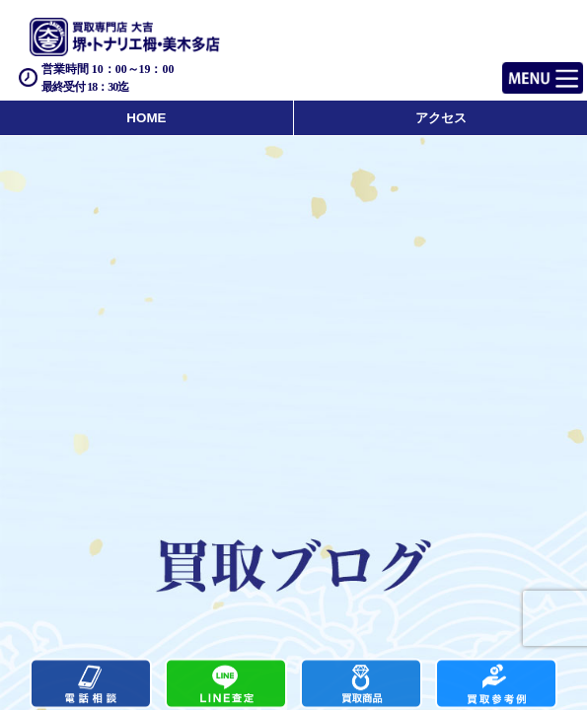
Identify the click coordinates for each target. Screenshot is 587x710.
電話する (91, 685)
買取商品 (361, 685)
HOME (146, 117)
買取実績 (496, 685)
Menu (520, 69)
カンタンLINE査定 (226, 685)
